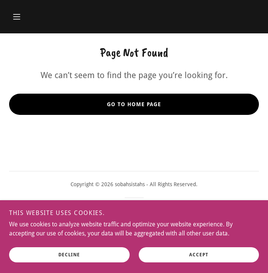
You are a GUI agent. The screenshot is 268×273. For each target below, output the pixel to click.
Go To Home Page (134, 104)
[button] (16, 16)
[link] (134, 220)
